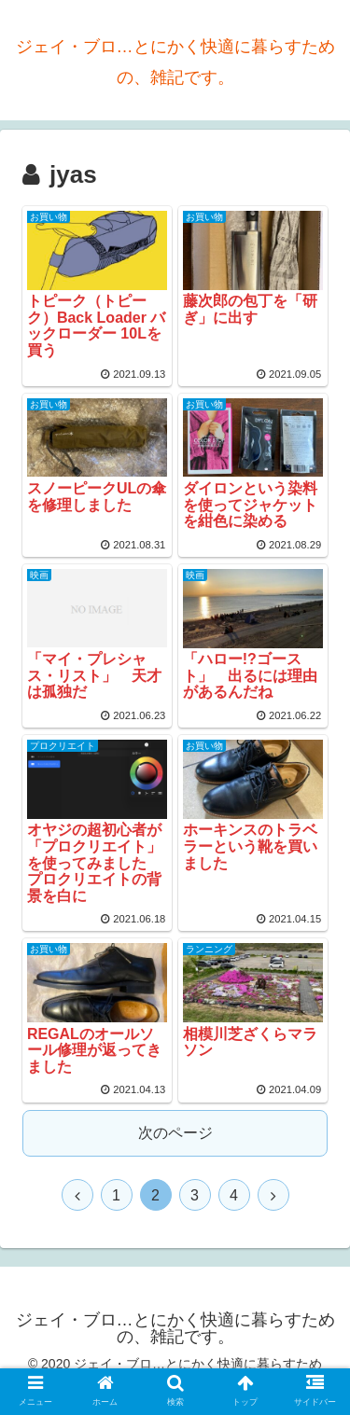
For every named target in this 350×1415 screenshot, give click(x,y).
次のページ (175, 1133)
